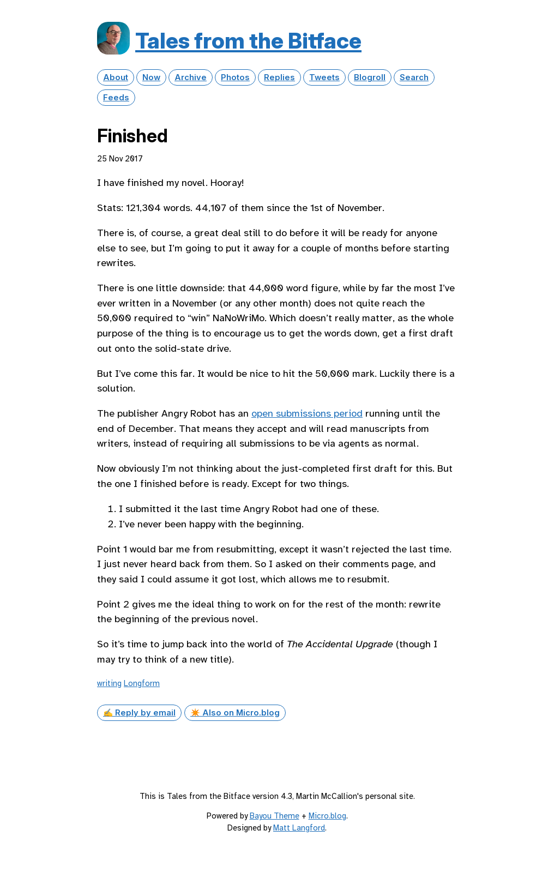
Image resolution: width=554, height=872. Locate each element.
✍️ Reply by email (139, 713)
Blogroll (370, 77)
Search (414, 77)
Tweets (324, 77)
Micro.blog (327, 816)
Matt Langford (299, 828)
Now (151, 77)
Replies (279, 77)
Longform (142, 683)
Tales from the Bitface (248, 40)
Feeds (116, 98)
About (115, 77)
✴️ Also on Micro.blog (235, 713)
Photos (235, 77)
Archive (190, 77)
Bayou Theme (274, 816)
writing (109, 683)
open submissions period (307, 413)
